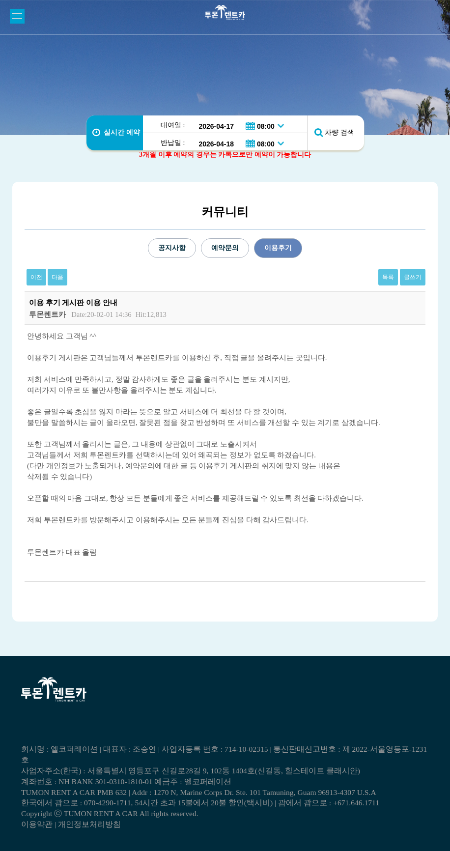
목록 (388, 277)
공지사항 (172, 248)
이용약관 (37, 824)
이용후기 (278, 248)
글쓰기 (413, 277)
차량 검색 (339, 132)
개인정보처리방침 (89, 824)
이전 (36, 277)
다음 (57, 277)
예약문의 (225, 248)
